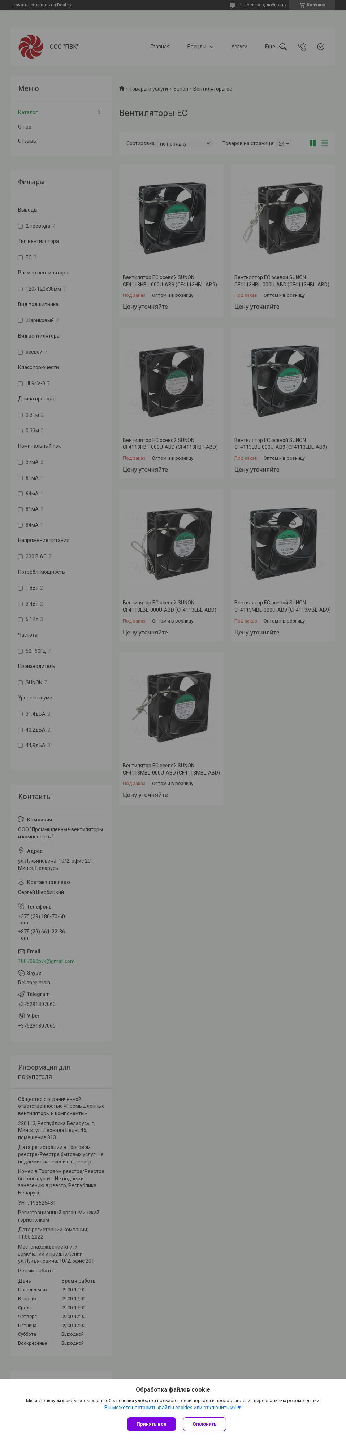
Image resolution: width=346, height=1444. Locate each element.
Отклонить (205, 1424)
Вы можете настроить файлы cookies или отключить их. (170, 1407)
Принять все (151, 1424)
